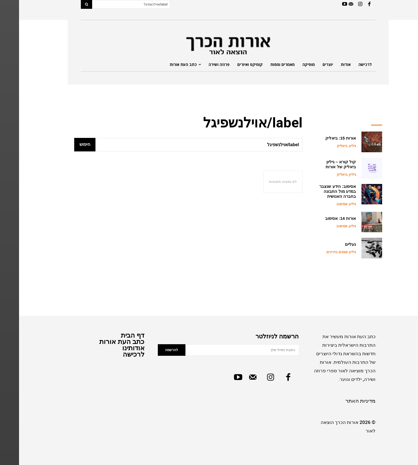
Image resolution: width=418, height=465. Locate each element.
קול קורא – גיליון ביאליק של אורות (322, 164)
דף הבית (114, 335)
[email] (222, 350)
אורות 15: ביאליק (321, 138)
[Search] (67, 4)
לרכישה (115, 354)
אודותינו (114, 348)
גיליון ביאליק (327, 146)
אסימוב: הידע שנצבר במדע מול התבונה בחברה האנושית (318, 191)
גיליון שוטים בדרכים (322, 252)
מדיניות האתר (341, 401)
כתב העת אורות (102, 341)
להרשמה (152, 350)
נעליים (331, 244)
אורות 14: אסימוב (321, 218)
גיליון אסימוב (327, 204)
